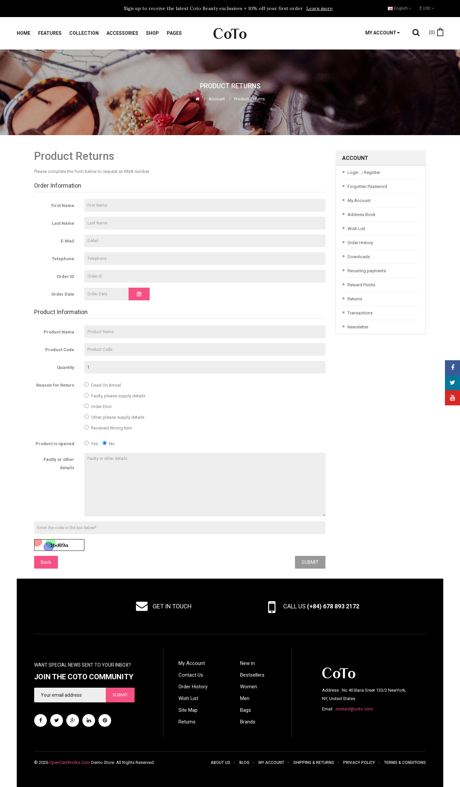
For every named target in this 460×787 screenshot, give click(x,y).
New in (247, 663)
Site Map (188, 710)
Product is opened (54, 443)
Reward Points (361, 284)
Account (217, 98)
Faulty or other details (59, 463)
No (108, 443)
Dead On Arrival (102, 385)
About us (220, 762)
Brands (247, 722)
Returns (355, 298)
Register (372, 172)
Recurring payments (367, 270)
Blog (244, 762)
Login (353, 172)
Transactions (360, 312)
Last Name (63, 223)
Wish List (356, 228)
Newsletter (358, 326)
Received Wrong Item (108, 427)
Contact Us (190, 675)
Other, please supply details (114, 417)
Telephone (63, 258)
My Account (359, 200)
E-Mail (67, 240)
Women (248, 687)
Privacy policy (359, 762)
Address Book (362, 214)
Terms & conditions (405, 762)
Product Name (59, 331)
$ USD (426, 8)
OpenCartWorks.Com (69, 762)
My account (271, 762)
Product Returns (249, 98)
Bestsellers (252, 675)
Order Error (98, 406)
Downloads (359, 256)
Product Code (59, 349)
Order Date (62, 294)
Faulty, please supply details (114, 395)
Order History (360, 242)
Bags (245, 710)
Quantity (65, 367)
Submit (120, 694)
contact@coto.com (354, 708)
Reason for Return (55, 385)
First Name (62, 205)
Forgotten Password (367, 186)
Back (46, 562)
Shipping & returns (313, 762)
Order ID (65, 276)
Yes (91, 443)
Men (244, 698)
